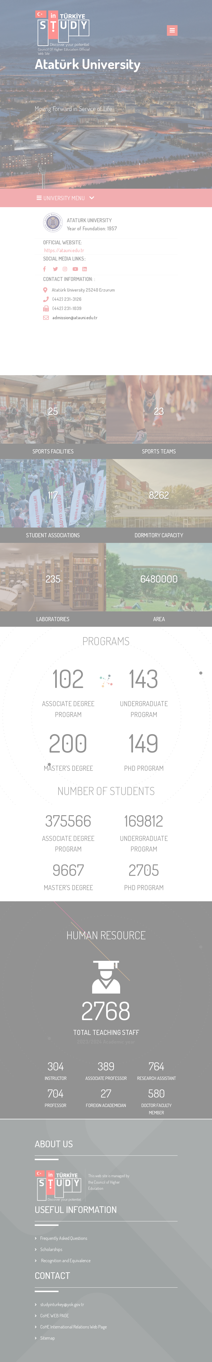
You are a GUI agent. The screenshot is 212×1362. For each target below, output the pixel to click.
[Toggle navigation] (66, 198)
